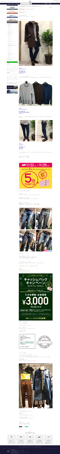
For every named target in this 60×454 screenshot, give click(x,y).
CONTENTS (17, 3)
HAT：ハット (9, 50)
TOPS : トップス (10, 29)
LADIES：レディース (10, 57)
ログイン (53, 1)
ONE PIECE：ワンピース (11, 41)
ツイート (20, 426)
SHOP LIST (5, 1)
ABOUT (9, 1)
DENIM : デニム (10, 34)
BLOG (2, 1)
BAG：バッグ (9, 48)
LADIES (13, 3)
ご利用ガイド (12, 1)
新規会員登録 (57, 1)
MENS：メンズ (10, 55)
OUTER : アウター (10, 43)
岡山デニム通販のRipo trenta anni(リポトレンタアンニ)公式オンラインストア (19, 452)
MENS (9, 3)
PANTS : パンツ (10, 27)
